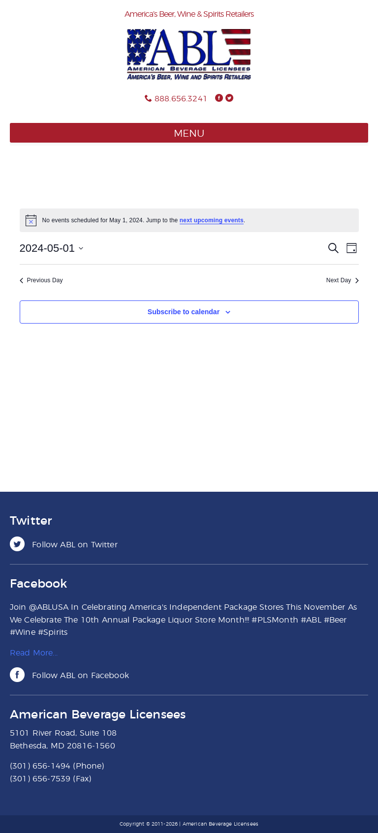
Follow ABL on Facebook (69, 676)
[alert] (189, 220)
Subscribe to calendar (184, 312)
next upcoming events (212, 220)
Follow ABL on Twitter (64, 545)
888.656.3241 (181, 99)
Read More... (34, 653)
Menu (189, 134)
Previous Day (41, 280)
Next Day (342, 280)
